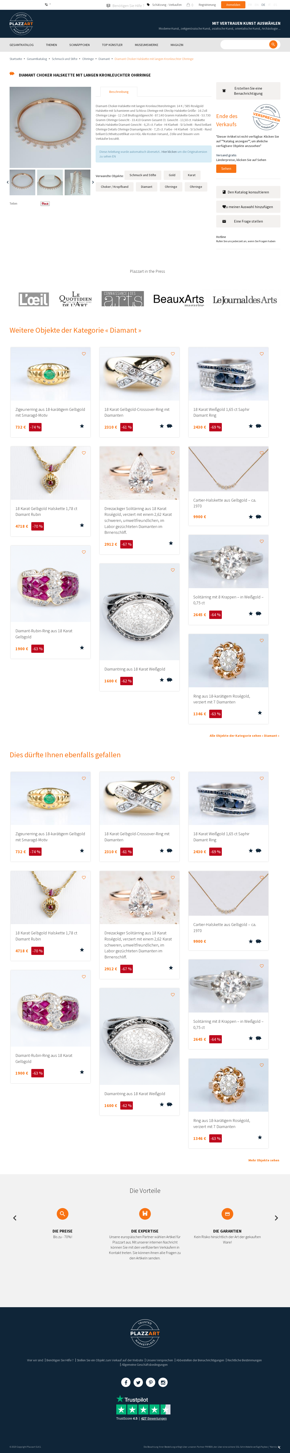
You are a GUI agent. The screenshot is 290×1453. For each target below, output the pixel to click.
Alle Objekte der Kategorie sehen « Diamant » (244, 735)
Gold (172, 175)
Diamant (104, 58)
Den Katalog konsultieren (245, 191)
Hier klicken (169, 151)
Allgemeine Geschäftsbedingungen (145, 1364)
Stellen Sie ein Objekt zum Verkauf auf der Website (110, 1360)
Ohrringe (88, 58)
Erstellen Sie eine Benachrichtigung (242, 91)
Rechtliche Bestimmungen (244, 1360)
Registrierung (207, 5)
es (275, 5)
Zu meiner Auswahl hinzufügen (247, 206)
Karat (191, 175)
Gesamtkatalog (37, 58)
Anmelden (233, 5)
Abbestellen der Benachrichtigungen (200, 1360)
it (269, 5)
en (256, 5)
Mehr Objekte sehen (263, 1160)
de (263, 5)
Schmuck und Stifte (64, 58)
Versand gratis (226, 155)
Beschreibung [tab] (119, 91)
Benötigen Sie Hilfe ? (60, 1360)
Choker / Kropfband (114, 186)
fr (250, 5)
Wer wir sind (35, 1360)
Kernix (275, 1446)
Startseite (16, 58)
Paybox (264, 1446)
